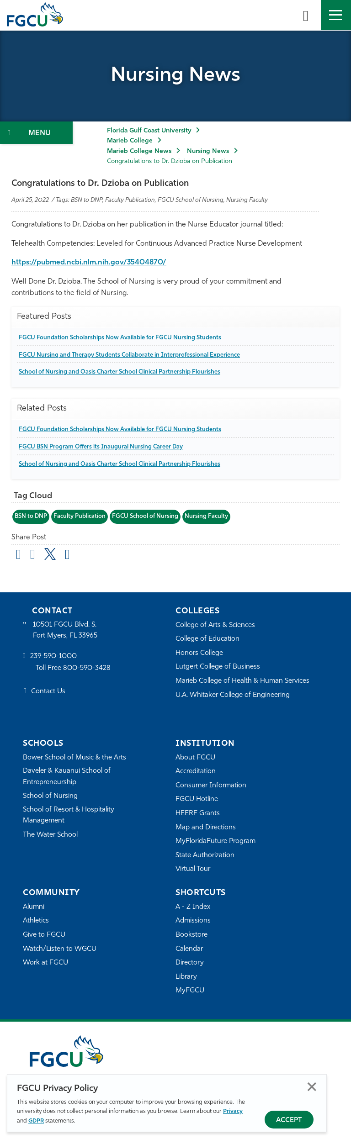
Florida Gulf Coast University (149, 130)
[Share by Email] (18, 556)
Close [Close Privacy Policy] (312, 1086)
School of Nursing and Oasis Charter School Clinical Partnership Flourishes (119, 372)
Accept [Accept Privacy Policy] (289, 1120)
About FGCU (195, 757)
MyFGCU (190, 990)
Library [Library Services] (186, 977)
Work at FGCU (45, 963)
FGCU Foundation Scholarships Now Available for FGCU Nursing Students (120, 338)
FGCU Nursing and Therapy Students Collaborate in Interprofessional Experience (129, 355)
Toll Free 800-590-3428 (73, 668)
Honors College (199, 653)
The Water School (50, 835)
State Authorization (205, 855)
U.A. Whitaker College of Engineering (233, 695)
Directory (190, 963)
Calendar (189, 949)
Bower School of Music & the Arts (74, 757)
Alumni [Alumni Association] (33, 907)
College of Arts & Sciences (215, 625)
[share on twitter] (50, 554)
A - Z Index (193, 907)
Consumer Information (211, 785)
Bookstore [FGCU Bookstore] (191, 935)
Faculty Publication (79, 516)
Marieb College (130, 140)
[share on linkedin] (67, 556)
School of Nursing (50, 796)
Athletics (36, 921)
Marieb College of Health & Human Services (242, 681)
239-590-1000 (53, 656)
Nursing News (208, 151)
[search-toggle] (306, 15)
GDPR (36, 1121)
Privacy (233, 1111)
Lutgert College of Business (218, 667)
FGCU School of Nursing (145, 516)
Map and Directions (206, 827)
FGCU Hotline (197, 799)
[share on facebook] (32, 556)
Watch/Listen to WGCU (59, 949)
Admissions (193, 921)
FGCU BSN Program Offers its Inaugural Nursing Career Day (101, 447)
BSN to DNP (31, 516)
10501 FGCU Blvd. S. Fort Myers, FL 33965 (65, 630)
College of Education (207, 639)
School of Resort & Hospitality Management (68, 815)
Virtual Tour (193, 869)
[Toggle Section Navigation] (36, 132)
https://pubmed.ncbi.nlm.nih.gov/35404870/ (88, 262)
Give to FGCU (44, 935)
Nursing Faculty (206, 516)
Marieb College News (139, 151)
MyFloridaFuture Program (215, 841)
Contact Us (48, 691)
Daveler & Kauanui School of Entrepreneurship (67, 777)
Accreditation (196, 771)
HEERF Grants (198, 813)
